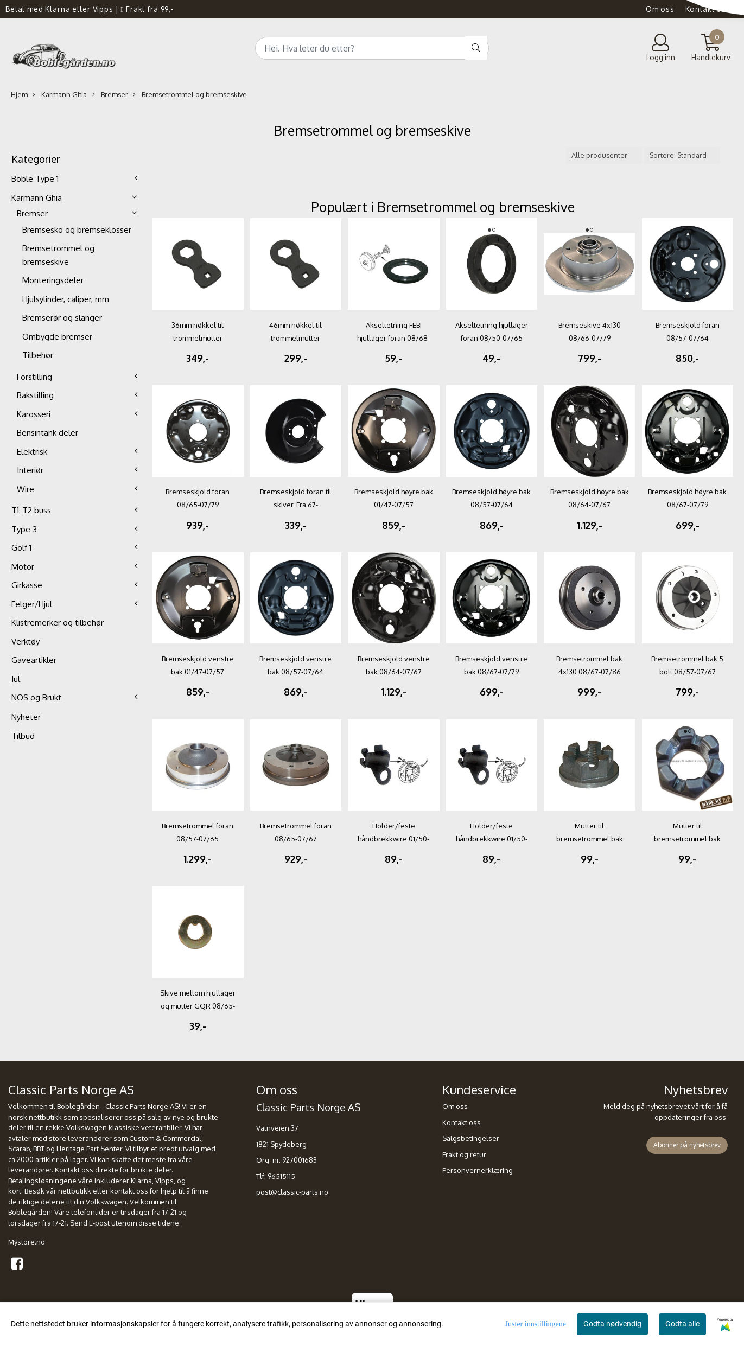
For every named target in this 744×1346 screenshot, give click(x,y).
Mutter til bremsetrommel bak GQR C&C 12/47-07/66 (687, 838)
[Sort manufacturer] (604, 155)
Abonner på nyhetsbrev (687, 1145)
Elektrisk (32, 451)
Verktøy (25, 641)
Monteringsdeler (53, 280)
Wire (25, 489)
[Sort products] (682, 155)
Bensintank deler (47, 433)
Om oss (660, 9)
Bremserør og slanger (62, 317)
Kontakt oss (707, 9)
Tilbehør (37, 355)
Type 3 (24, 529)
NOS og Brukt (36, 697)
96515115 (281, 1176)
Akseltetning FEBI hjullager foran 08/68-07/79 (393, 338)
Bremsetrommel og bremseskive (190, 94)
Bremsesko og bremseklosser (76, 230)
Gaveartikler (33, 660)
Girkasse (26, 585)
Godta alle (682, 1323)
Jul (15, 679)
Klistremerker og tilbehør (57, 622)
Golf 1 (21, 548)
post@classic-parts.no (292, 1192)
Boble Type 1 (35, 179)
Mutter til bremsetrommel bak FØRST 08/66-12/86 (589, 838)
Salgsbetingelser (470, 1138)
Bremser (110, 94)
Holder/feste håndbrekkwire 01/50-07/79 (393, 838)
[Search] (371, 48)
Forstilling (34, 377)
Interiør (30, 470)
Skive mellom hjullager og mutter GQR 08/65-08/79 (198, 1005)
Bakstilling (35, 395)
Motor (22, 567)
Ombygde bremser (57, 336)
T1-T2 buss (31, 510)
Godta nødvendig (612, 1323)
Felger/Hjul (31, 604)
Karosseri (33, 414)
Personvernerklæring (477, 1170)
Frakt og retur (464, 1154)
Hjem (19, 94)
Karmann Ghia (60, 94)
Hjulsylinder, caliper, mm (65, 299)
